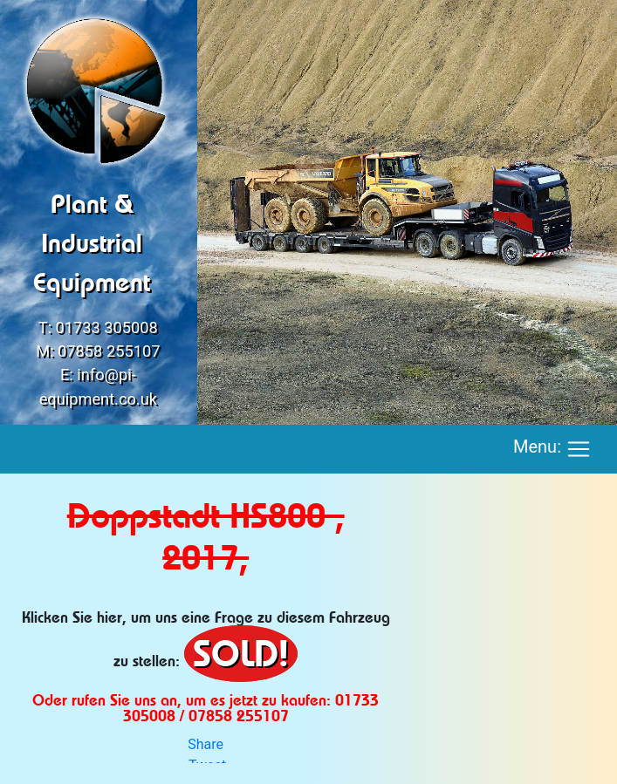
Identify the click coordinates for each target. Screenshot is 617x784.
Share (205, 744)
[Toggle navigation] (578, 449)
